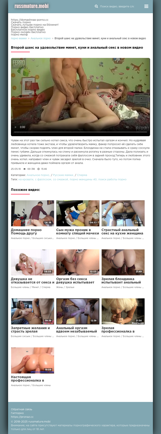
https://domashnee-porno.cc (29, 20)
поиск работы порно (112, 179)
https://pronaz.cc (22, 417)
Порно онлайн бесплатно (28, 32)
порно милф (19, 35)
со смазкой (60, 179)
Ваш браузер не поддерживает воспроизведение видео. (80, 97)
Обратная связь (21, 409)
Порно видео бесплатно (27, 27)
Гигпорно (17, 413)
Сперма (82, 175)
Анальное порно (38, 175)
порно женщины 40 (83, 179)
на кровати (25, 179)
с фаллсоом (43, 179)
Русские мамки (63, 175)
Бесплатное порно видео (28, 30)
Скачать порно (21, 22)
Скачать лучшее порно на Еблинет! (35, 25)
